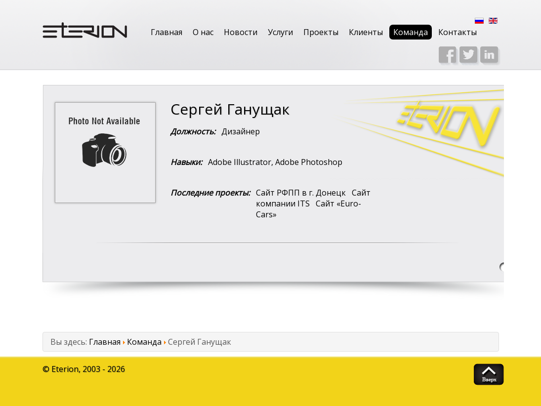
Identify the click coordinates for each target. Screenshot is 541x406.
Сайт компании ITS (313, 198)
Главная (166, 32)
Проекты (320, 32)
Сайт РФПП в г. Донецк (301, 192)
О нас (203, 32)
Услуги (280, 32)
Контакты (457, 32)
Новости (240, 32)
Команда (410, 32)
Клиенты (366, 32)
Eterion (65, 369)
